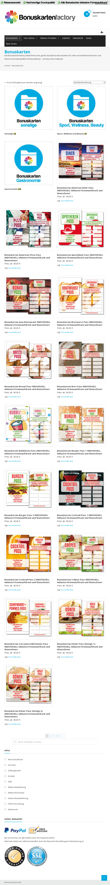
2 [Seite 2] (50, 736)
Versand (11, 765)
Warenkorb (78, 38)
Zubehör (66, 38)
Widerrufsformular (16, 792)
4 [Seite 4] (56, 736)
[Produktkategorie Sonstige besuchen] (28, 111)
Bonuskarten (12, 38)
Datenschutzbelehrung (18, 798)
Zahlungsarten (14, 770)
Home (7, 65)
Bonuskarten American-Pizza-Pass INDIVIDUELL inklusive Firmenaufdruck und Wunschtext (27, 257)
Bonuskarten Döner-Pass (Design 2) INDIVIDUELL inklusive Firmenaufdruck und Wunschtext (27, 714)
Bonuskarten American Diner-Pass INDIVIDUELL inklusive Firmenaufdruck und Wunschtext (80, 190)
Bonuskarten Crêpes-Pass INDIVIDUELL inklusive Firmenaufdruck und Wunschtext (79, 581)
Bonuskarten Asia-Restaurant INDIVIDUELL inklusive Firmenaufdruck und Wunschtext (27, 323)
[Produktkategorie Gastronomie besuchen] (28, 166)
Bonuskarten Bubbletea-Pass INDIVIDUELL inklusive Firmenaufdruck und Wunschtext (27, 452)
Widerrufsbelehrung (17, 787)
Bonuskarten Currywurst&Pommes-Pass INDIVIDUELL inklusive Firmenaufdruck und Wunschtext (27, 646)
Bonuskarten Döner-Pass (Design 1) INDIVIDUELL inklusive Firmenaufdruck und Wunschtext (80, 646)
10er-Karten (29, 38)
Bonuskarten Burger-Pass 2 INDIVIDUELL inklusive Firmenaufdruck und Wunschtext (27, 516)
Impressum (13, 809)
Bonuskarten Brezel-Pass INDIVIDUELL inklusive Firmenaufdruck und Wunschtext (27, 388)
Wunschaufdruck (15, 759)
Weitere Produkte (48, 38)
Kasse (89, 38)
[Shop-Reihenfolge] (89, 82)
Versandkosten (67, 201)
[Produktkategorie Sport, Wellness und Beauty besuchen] (81, 111)
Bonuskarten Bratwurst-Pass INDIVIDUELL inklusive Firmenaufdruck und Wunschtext (80, 323)
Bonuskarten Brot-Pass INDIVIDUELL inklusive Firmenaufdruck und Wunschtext (79, 388)
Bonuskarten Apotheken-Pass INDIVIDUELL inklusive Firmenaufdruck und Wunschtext (80, 256)
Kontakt (11, 776)
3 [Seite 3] (53, 736)
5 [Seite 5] (59, 736)
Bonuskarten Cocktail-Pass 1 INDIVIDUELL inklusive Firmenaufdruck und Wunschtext (79, 516)
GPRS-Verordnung (16, 804)
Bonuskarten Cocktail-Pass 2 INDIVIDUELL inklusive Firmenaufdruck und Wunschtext (27, 581)
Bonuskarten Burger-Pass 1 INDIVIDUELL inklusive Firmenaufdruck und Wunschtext (79, 452)
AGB (10, 781)
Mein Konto (11, 43)
